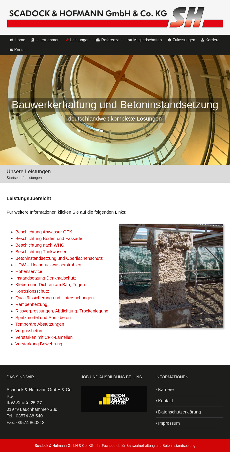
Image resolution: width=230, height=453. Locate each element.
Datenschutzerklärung (179, 412)
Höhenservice (28, 271)
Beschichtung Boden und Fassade (48, 238)
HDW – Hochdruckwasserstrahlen (48, 264)
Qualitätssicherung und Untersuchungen (54, 297)
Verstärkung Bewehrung (38, 343)
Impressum (169, 423)
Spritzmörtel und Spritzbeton (43, 317)
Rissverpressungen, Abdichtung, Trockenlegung (61, 311)
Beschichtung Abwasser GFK (43, 231)
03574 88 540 (29, 415)
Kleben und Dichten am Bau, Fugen (50, 284)
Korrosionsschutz (32, 291)
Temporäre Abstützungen (39, 324)
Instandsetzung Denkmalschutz (45, 278)
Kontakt (165, 400)
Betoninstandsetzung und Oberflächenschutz (59, 258)
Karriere (166, 389)
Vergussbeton (28, 330)
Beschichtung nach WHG (39, 245)
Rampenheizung (31, 304)
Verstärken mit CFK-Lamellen (44, 337)
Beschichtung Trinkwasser (40, 251)
